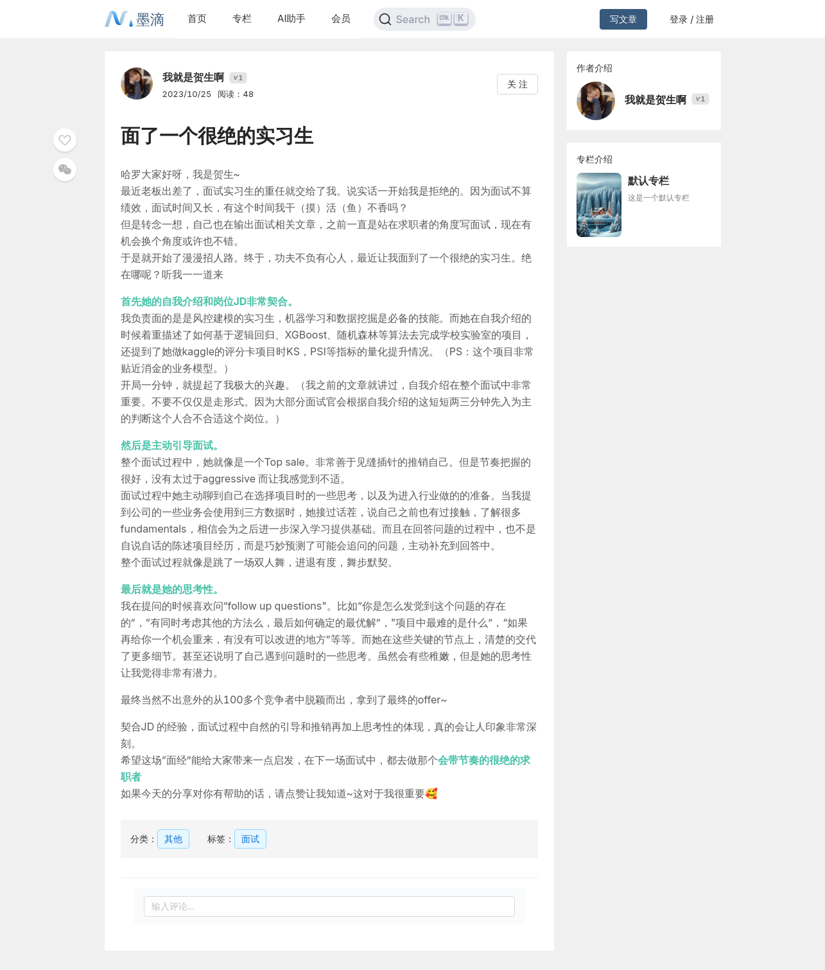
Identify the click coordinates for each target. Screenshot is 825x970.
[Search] (425, 19)
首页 (197, 18)
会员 (341, 18)
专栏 (242, 18)
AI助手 (291, 18)
